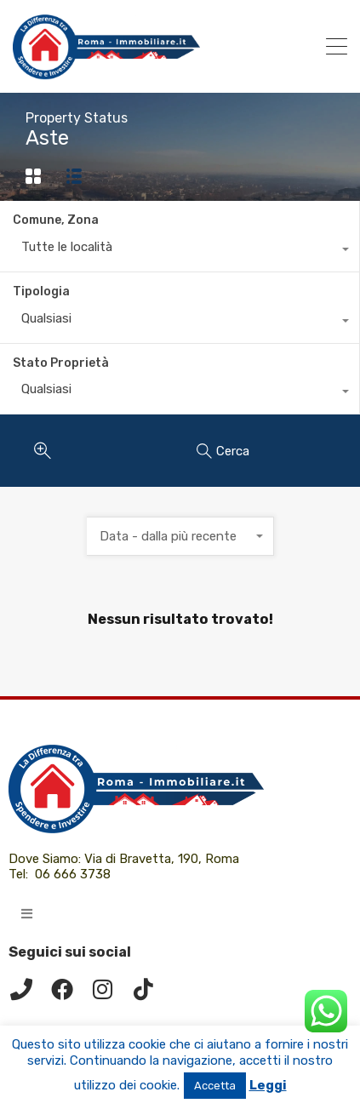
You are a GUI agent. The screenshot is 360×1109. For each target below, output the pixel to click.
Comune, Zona (56, 220)
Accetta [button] (215, 1085)
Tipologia (41, 291)
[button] (27, 914)
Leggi (268, 1085)
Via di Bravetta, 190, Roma (163, 858)
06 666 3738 (73, 874)
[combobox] (179, 251)
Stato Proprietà (61, 363)
